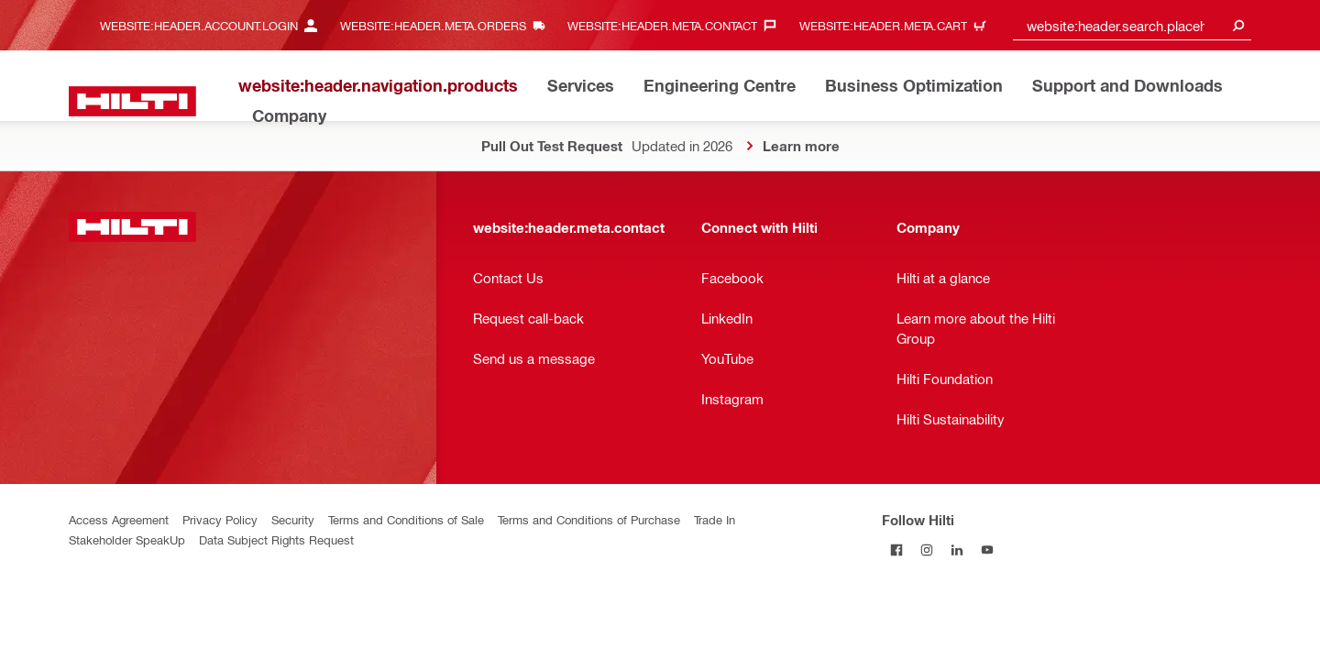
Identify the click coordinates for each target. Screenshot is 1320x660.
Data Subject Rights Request (276, 539)
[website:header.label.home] (132, 101)
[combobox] (1132, 25)
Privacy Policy (220, 519)
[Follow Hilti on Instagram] (927, 549)
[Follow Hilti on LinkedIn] (957, 549)
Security (292, 519)
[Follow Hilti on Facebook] (897, 549)
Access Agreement (119, 519)
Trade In (714, 519)
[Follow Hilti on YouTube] (988, 549)
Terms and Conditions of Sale (406, 519)
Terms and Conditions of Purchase (589, 519)
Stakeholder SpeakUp (127, 539)
